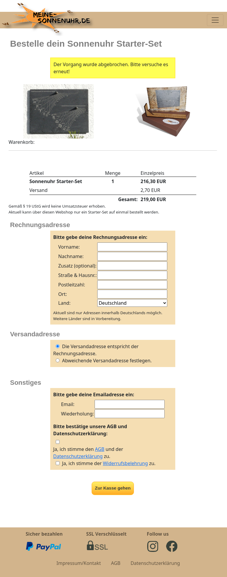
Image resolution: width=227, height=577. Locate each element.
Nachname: (71, 256)
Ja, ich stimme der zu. (108, 463)
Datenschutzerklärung (78, 456)
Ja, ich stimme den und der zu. (88, 452)
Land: (64, 303)
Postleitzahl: (71, 284)
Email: (67, 404)
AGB (99, 449)
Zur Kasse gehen (113, 487)
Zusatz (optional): (77, 266)
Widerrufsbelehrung (125, 463)
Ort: (62, 294)
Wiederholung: (77, 413)
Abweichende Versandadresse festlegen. (102, 360)
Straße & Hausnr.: (77, 275)
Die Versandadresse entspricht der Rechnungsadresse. (96, 350)
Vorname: (69, 247)
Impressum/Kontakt (78, 563)
